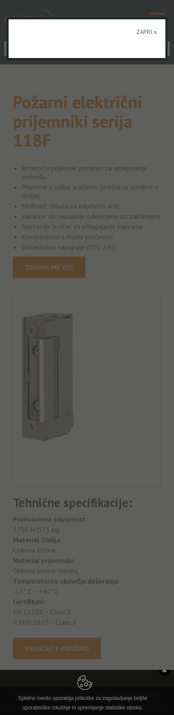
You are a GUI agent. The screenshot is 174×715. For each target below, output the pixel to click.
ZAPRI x (146, 32)
